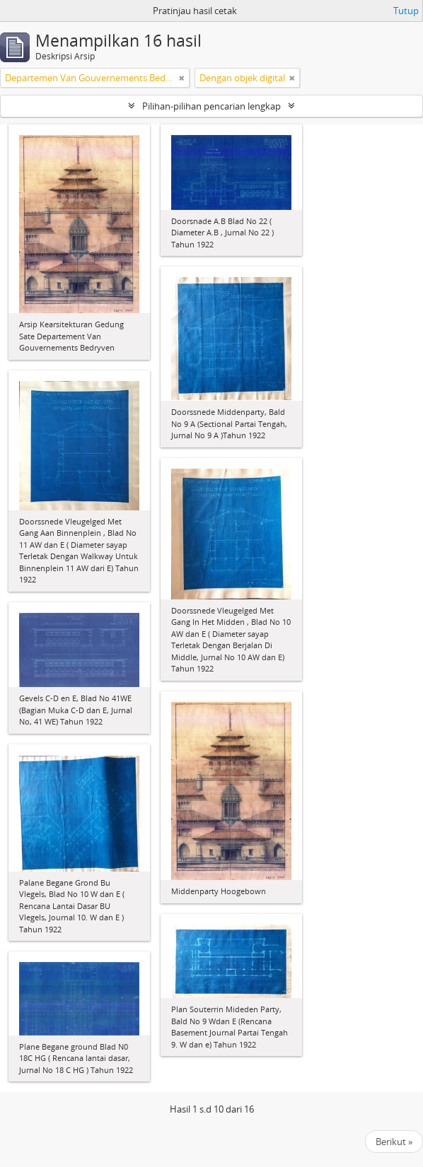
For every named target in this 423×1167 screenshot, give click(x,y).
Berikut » (394, 1141)
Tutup (406, 10)
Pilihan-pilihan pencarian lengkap (211, 106)
